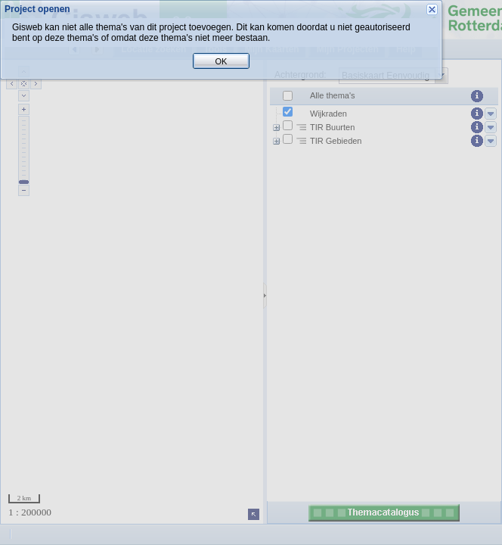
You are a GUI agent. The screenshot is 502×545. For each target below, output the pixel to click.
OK (251, 293)
